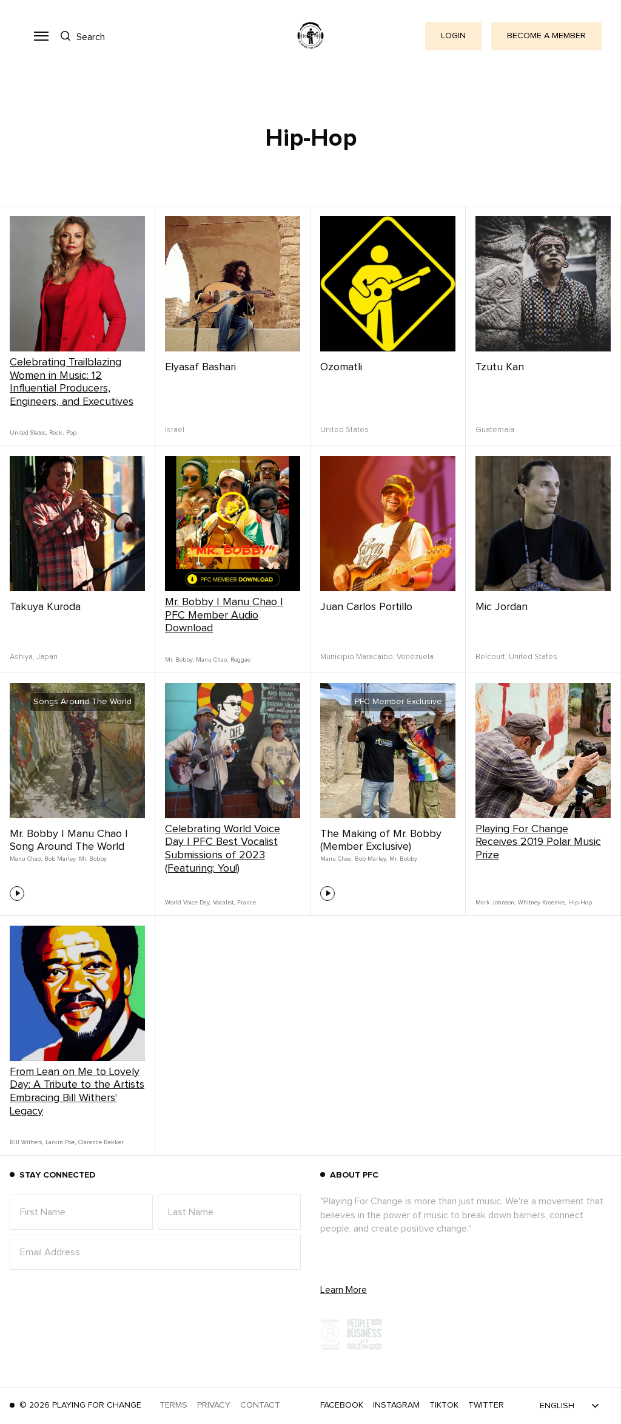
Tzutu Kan (499, 367)
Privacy (213, 1405)
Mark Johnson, (495, 903)
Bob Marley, (60, 859)
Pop (71, 433)
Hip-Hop (580, 903)
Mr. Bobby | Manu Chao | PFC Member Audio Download (224, 615)
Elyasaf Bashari (200, 367)
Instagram (396, 1405)
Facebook (341, 1405)
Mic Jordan (501, 607)
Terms (173, 1405)
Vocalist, (224, 903)
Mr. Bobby (93, 859)
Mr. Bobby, (179, 660)
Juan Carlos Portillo (366, 607)
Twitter (486, 1405)
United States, (28, 433)
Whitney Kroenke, (542, 903)
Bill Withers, (26, 1142)
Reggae (240, 660)
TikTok (443, 1405)
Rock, (56, 433)
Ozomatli (341, 367)
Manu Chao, (212, 660)
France (246, 903)
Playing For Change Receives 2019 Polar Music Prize (538, 842)
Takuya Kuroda (45, 607)
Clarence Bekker (101, 1142)
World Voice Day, (187, 903)
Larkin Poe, (60, 1142)
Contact (260, 1405)
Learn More (343, 1290)
